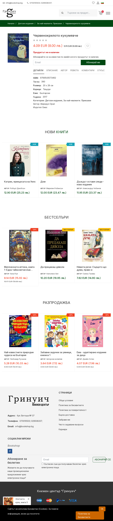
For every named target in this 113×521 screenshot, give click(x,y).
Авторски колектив (54, 359)
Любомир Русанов (18, 359)
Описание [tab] (52, 70)
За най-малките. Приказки (77, 100)
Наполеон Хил (52, 274)
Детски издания (53, 100)
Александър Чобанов (92, 188)
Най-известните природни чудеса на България (19, 354)
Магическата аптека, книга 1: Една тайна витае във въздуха (19, 268)
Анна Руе (14, 274)
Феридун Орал (47, 104)
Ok (102, 509)
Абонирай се (100, 459)
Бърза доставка (67, 415)
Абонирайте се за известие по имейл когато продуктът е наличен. (66, 57)
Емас (45, 107)
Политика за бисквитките (71, 405)
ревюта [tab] (75, 70)
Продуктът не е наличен (46, 52)
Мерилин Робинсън (54, 188)
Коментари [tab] (88, 70)
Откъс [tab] (101, 70)
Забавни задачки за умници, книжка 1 (56, 354)
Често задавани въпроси (71, 424)
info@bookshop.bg (13, 3)
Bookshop (14, 445)
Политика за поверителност (72, 410)
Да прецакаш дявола (52, 267)
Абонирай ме (93, 62)
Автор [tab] (64, 70)
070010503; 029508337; (41, 3)
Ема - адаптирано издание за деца (91, 354)
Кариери (63, 429)
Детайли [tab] (38, 70)
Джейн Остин (88, 359)
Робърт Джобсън (17, 188)
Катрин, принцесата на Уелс (20, 181)
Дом (43, 181)
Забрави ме (64, 419)
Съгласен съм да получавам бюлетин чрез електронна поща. (64, 466)
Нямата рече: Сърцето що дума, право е (91, 268)
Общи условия (66, 400)
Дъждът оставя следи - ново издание (90, 183)
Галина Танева (89, 274)
